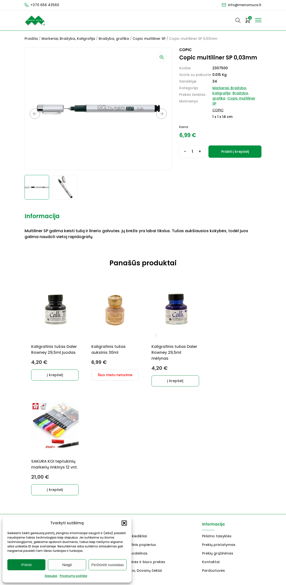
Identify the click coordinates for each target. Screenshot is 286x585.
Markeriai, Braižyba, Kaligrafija (68, 38)
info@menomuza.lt (244, 4)
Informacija (42, 216)
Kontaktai (210, 452)
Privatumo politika (73, 576)
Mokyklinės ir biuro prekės (142, 452)
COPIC (218, 110)
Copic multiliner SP (149, 38)
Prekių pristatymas (218, 435)
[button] (124, 523)
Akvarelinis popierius (137, 435)
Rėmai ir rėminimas (81, 461)
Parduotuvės (213, 461)
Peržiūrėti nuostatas (107, 565)
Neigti (67, 565)
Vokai (30, 461)
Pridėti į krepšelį (235, 151)
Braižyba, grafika (114, 38)
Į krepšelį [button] (54, 374)
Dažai (29, 427)
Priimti (26, 565)
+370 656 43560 (44, 4)
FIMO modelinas (133, 444)
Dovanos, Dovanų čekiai (140, 461)
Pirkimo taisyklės (217, 427)
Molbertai (33, 444)
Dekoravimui (75, 427)
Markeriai (72, 435)
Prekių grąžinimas (217, 444)
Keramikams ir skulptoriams (89, 444)
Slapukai (51, 576)
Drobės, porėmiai (40, 452)
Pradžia (31, 38)
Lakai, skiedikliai (133, 427)
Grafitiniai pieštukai (42, 435)
